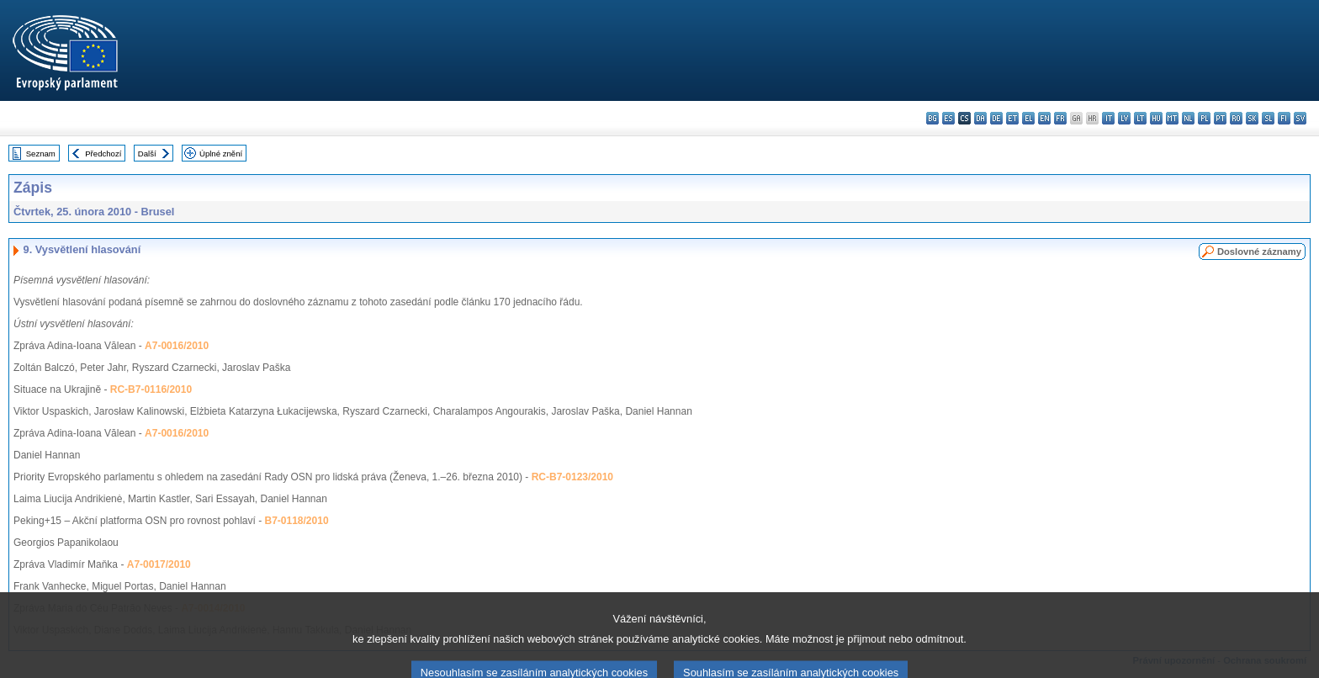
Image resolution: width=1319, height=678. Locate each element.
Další (147, 153)
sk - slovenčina (1252, 118)
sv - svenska (1300, 118)
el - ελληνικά (1028, 118)
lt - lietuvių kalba (1140, 118)
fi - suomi (1284, 118)
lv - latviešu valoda (1124, 118)
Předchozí (103, 153)
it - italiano (1108, 118)
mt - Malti (1172, 118)
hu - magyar (1156, 118)
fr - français (1060, 118)
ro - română (1236, 118)
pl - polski (1204, 118)
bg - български (932, 118)
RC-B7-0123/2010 (572, 477)
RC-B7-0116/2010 (151, 389)
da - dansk (980, 118)
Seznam (41, 153)
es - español (948, 118)
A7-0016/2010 (177, 346)
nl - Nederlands (1188, 118)
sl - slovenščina (1268, 118)
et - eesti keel (1012, 118)
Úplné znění (220, 153)
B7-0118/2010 (297, 521)
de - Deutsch (996, 118)
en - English (1044, 118)
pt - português (1220, 118)
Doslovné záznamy (1259, 251)
